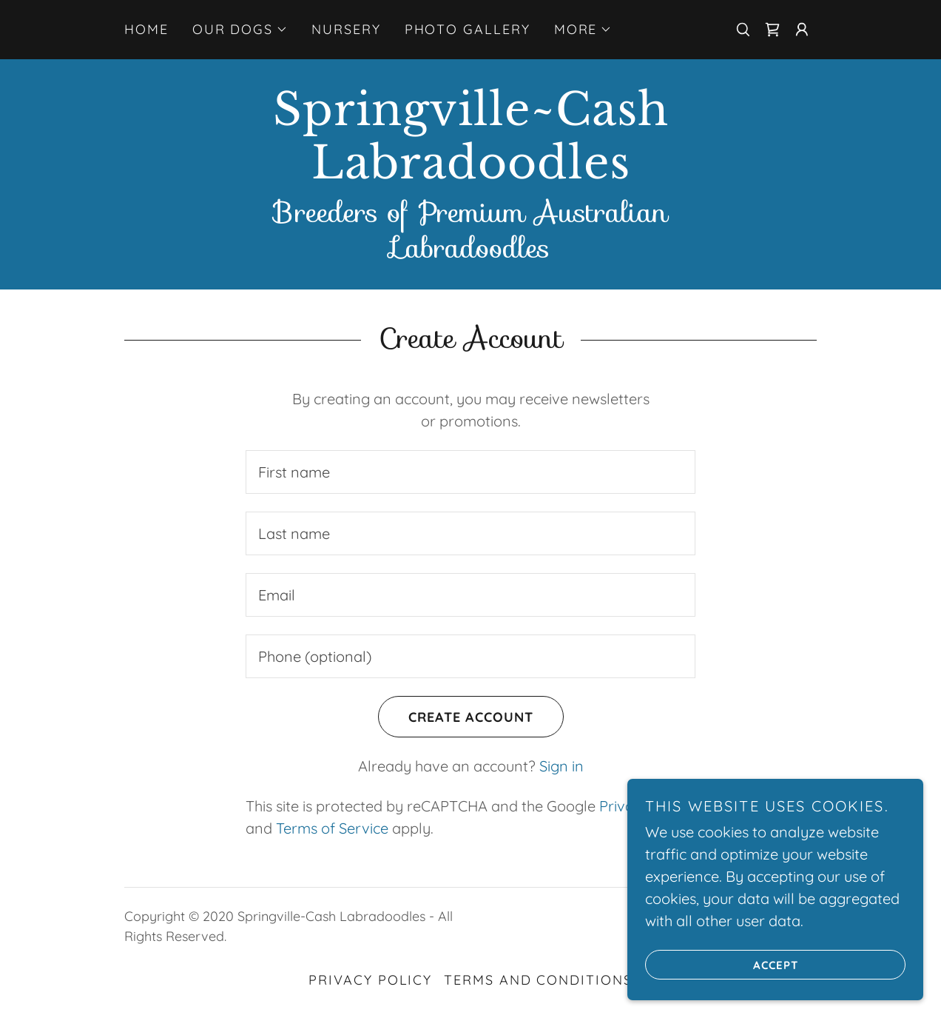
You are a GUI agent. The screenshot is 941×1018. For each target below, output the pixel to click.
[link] (772, 29)
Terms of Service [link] (332, 828)
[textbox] (470, 472)
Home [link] (146, 29)
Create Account (455, 716)
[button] (240, 29)
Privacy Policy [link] (370, 979)
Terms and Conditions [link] (538, 979)
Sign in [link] (561, 766)
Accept (721, 965)
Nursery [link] (345, 29)
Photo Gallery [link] (467, 29)
